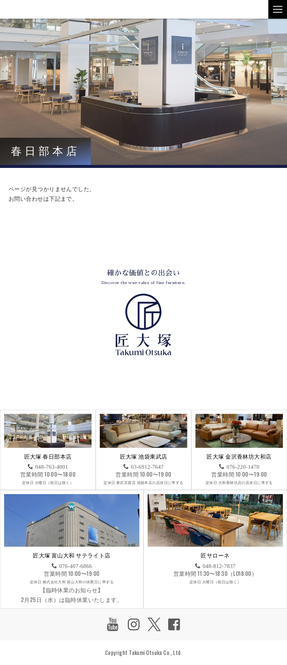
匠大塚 (20, 9)
